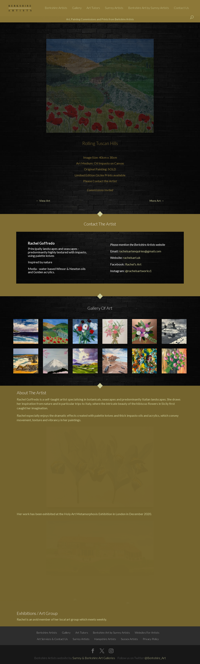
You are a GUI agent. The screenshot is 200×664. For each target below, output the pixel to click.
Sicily (165, 403)
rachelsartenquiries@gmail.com (140, 251)
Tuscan (102, 143)
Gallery (77, 8)
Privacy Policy (151, 639)
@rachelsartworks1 (138, 271)
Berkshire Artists (56, 8)
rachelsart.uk (131, 257)
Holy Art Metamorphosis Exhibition (88, 514)
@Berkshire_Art (155, 658)
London (121, 514)
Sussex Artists (129, 639)
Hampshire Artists (105, 639)
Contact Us (181, 8)
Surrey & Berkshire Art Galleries (93, 658)
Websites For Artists (147, 632)
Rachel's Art (133, 264)
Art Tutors (93, 8)
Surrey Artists (114, 8)
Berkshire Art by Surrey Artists (148, 8)
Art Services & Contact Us (52, 639)
